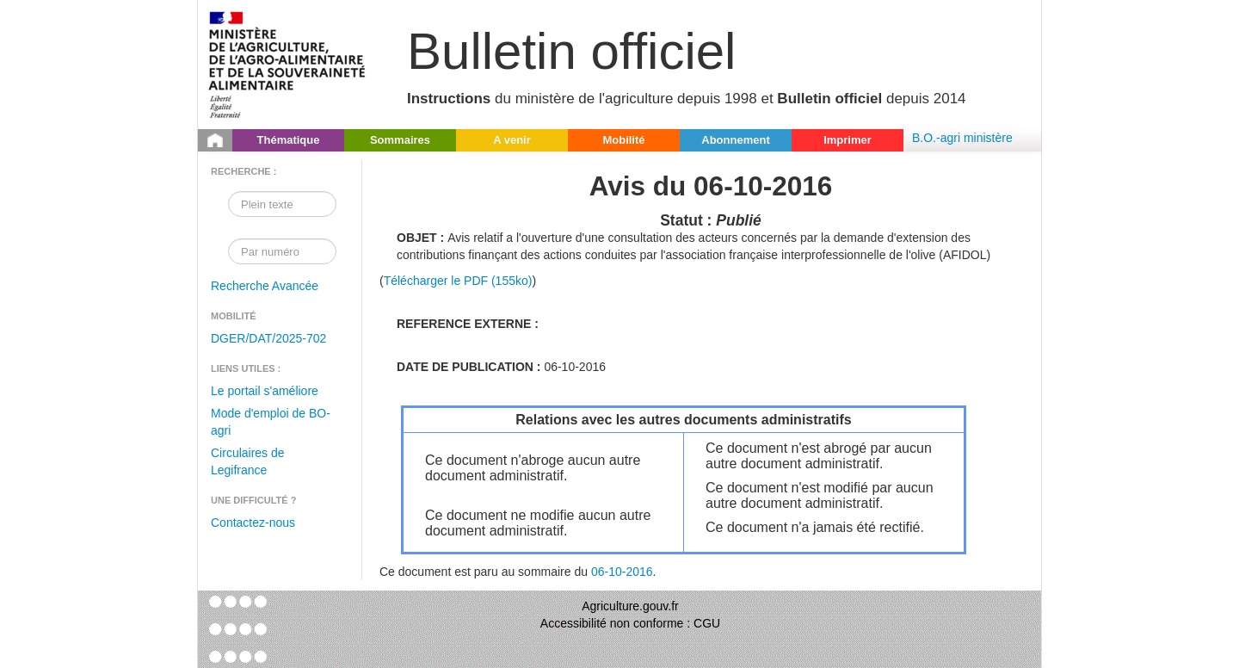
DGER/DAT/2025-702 (268, 338)
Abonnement (735, 139)
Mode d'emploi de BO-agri (270, 421)
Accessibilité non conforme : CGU (630, 623)
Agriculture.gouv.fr (630, 606)
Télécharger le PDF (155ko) (458, 281)
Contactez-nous (253, 522)
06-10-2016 (622, 571)
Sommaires (400, 139)
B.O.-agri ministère (962, 138)
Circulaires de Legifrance (248, 461)
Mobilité (623, 139)
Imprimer (847, 139)
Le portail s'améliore (264, 391)
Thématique (288, 139)
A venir (512, 139)
